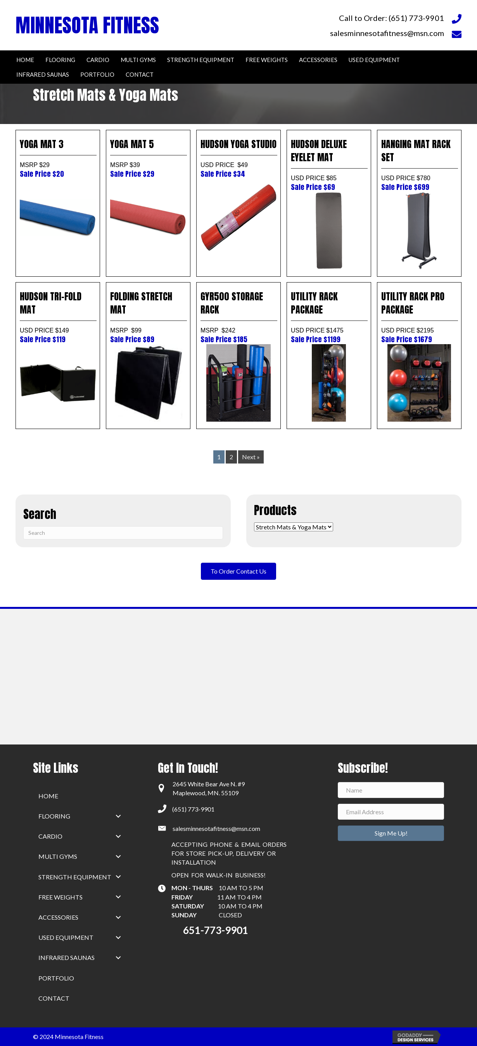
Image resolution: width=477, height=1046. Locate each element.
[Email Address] (391, 812)
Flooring (54, 816)
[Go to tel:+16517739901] (340, 17)
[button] (118, 816)
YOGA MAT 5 (148, 158)
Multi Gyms (57, 856)
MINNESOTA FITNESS (87, 25)
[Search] (123, 532)
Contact (53, 998)
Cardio (50, 836)
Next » (251, 456)
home (48, 796)
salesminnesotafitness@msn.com (216, 828)
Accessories (58, 917)
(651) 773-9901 (193, 809)
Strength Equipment (74, 877)
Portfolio (56, 978)
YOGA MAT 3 (58, 158)
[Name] (391, 790)
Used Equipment (65, 937)
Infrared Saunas (66, 957)
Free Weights (60, 897)
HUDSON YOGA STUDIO (238, 158)
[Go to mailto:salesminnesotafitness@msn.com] (340, 33)
